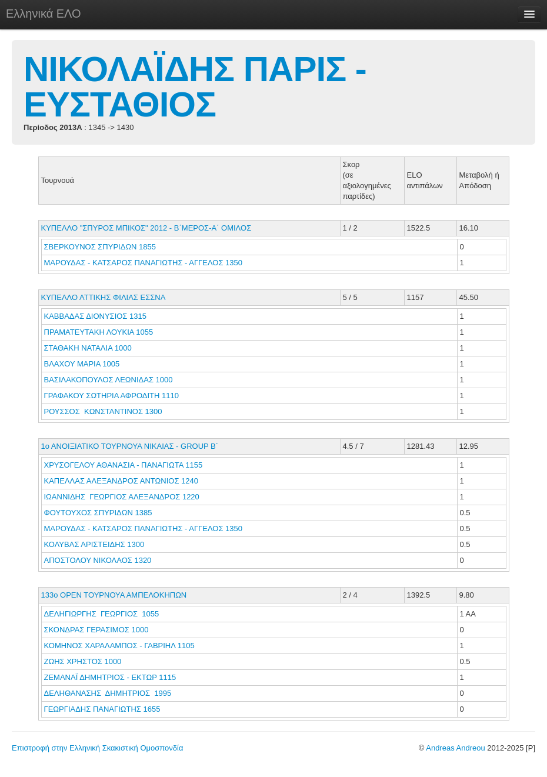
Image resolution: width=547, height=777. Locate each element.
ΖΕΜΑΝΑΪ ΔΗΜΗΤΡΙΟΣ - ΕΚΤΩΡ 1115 (110, 677)
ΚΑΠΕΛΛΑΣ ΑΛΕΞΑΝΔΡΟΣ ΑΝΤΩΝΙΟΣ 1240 (121, 480)
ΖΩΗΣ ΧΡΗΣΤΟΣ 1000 (83, 661)
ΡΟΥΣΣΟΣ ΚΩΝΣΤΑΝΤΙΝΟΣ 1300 (103, 411)
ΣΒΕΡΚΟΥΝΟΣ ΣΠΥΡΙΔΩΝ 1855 (100, 246)
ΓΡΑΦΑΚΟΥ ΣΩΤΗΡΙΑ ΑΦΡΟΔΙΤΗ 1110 (111, 395)
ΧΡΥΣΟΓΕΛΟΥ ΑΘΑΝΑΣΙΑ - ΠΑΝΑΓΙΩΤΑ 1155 (123, 465)
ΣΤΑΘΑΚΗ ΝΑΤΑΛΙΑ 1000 (88, 348)
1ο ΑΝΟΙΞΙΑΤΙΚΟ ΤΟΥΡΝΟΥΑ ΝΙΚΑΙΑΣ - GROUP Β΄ (130, 446)
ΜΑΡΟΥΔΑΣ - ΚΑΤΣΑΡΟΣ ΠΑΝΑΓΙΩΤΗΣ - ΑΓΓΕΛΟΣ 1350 (143, 262)
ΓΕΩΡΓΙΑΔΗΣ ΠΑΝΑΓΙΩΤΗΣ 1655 (102, 709)
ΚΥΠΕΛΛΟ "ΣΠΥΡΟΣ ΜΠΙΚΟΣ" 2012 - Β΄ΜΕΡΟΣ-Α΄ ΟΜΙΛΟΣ (146, 228)
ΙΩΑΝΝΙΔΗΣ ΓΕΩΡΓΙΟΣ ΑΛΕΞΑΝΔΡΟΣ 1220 (121, 496)
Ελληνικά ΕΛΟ (43, 13)
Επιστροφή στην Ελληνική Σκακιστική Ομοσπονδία (97, 747)
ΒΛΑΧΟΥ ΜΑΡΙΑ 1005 (82, 363)
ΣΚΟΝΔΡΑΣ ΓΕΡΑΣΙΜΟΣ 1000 (96, 629)
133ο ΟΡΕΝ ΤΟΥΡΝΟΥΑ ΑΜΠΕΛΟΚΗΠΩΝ (114, 595)
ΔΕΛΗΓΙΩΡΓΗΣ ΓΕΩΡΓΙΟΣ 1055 (101, 613)
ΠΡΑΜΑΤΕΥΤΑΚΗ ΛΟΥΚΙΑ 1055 (99, 332)
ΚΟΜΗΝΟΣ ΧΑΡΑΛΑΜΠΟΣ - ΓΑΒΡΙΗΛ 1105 (119, 645)
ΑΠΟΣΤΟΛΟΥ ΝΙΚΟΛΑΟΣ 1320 (98, 560)
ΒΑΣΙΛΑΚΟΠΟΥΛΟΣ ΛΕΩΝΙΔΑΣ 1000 (108, 379)
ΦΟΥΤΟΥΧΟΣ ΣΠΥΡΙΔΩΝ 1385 (98, 512)
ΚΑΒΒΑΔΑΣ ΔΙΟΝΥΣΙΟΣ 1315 (95, 316)
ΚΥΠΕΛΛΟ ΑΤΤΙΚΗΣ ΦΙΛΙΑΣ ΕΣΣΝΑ (103, 297)
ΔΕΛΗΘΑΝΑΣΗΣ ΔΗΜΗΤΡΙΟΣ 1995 (108, 693)
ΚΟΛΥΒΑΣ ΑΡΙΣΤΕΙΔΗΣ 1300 (94, 544)
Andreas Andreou (455, 747)
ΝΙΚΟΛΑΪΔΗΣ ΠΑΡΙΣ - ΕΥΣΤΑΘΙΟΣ (195, 86)
